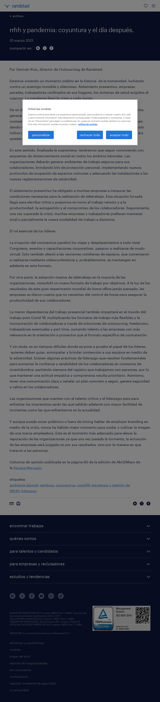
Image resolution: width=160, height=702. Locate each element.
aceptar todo (119, 135)
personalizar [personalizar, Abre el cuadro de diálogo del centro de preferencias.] (41, 135)
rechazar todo (90, 135)
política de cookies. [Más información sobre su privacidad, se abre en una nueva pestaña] (88, 124)
